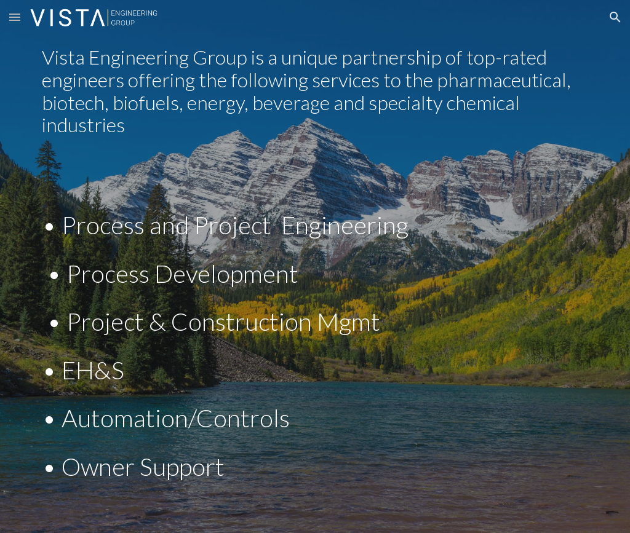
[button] (15, 17)
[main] (315, 90)
